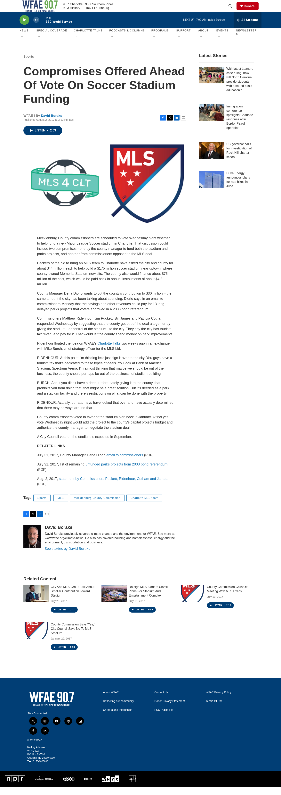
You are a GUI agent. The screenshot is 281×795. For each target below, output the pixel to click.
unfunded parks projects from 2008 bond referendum (126, 473)
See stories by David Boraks (67, 557)
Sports (28, 65)
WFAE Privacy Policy (218, 700)
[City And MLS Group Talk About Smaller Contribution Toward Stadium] (36, 601)
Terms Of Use (214, 709)
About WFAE (111, 700)
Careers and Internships (117, 718)
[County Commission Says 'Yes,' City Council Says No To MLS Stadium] (36, 639)
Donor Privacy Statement (169, 709)
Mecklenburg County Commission (97, 506)
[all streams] (247, 28)
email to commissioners (124, 463)
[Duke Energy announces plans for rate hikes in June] (211, 188)
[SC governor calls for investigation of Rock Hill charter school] (211, 158)
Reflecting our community (118, 709)
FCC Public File (163, 718)
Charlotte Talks (109, 352)
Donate (251, 10)
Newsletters (246, 41)
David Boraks (51, 124)
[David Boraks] (32, 545)
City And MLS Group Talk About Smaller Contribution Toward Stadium (72, 600)
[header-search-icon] (232, 10)
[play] (24, 28)
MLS (61, 506)
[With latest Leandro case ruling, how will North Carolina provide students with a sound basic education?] (211, 83)
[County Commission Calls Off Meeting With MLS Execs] (192, 601)
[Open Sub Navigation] (22, 45)
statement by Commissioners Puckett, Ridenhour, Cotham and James (113, 487)
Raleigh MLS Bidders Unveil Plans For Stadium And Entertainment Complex (148, 600)
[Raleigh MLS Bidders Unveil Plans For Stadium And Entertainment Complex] (114, 601)
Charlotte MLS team (144, 506)
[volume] (36, 28)
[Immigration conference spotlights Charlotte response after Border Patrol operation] (211, 121)
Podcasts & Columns (127, 39)
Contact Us (161, 700)
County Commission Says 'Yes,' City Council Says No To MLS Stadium (72, 637)
